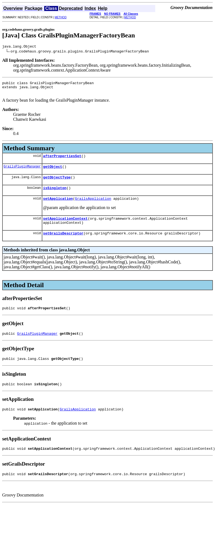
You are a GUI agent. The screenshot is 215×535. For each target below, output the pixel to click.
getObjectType (57, 182)
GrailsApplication (93, 205)
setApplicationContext (65, 226)
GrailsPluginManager (22, 171)
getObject (52, 171)
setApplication (58, 205)
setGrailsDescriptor (63, 242)
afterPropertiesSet (62, 159)
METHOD (61, 17)
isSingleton (55, 194)
